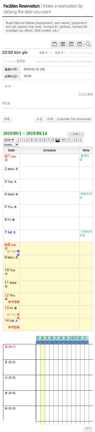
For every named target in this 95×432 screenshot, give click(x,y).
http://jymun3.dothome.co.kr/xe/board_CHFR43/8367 (64, 61)
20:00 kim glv (15, 52)
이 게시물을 (85, 93)
